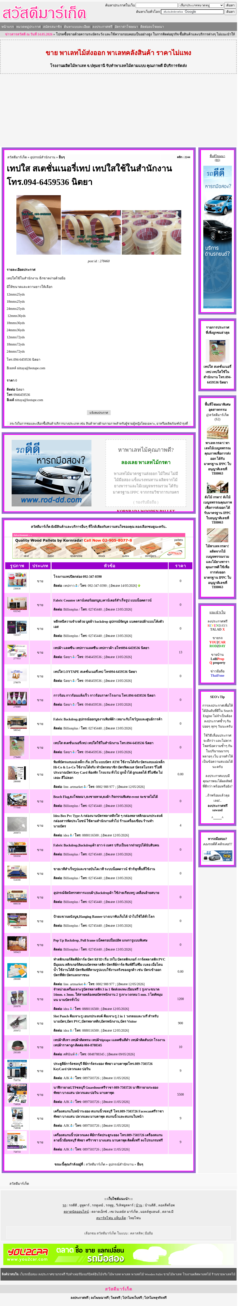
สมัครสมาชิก (52, 27)
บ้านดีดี (150, 1205)
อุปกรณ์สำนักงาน (42, 157)
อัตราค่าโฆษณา (126, 27)
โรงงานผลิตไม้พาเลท (68, 65)
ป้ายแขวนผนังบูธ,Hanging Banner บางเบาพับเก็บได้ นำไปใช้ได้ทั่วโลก (103, 916)
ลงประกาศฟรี (102, 27)
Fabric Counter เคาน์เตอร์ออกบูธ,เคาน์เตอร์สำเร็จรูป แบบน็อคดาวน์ (102, 600)
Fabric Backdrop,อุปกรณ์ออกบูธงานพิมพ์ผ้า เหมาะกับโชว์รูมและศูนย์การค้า (107, 719)
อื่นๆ (62, 157)
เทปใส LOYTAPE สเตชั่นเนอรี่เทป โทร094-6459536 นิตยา (95, 672)
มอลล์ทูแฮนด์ (150, 1212)
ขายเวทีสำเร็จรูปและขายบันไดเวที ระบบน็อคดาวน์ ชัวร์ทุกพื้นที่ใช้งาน (104, 869)
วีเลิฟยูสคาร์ (124, 1205)
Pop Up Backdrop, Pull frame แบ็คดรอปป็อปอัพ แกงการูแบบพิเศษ (100, 940)
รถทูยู (110, 1205)
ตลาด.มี (168, 1212)
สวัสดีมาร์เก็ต (17, 157)
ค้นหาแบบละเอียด (77, 27)
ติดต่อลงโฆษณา (152, 27)
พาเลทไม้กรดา (154, 462)
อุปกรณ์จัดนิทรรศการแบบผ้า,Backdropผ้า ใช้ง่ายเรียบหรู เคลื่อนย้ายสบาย (106, 893)
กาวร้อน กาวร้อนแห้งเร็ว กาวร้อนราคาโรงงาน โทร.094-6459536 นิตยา (104, 695)
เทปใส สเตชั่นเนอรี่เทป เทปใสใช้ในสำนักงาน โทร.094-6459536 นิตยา (103, 743)
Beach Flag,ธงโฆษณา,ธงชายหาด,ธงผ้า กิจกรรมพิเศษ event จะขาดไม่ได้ (105, 797)
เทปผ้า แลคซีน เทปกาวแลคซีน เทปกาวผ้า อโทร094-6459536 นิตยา (101, 648)
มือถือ (149, 1233)
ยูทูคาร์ (85, 1205)
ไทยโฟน (135, 1218)
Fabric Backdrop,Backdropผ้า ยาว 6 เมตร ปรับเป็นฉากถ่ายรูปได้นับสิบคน (106, 845)
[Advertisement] (118, 111)
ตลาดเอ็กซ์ (99, 1212)
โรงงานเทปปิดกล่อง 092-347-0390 (77, 576)
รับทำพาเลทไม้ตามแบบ (126, 65)
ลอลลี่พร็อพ (166, 1205)
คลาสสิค (136, 1233)
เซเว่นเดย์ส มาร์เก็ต (123, 1212)
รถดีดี (73, 1205)
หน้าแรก (7, 27)
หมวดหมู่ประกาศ (28, 27)
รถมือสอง (218, 839)
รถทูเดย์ (97, 1205)
